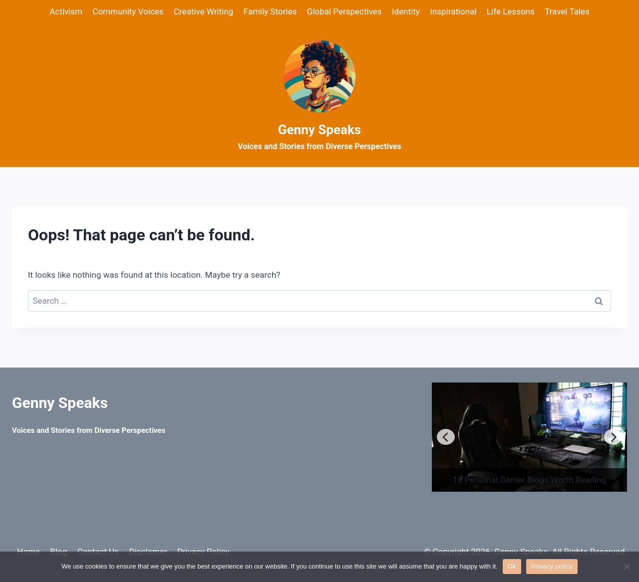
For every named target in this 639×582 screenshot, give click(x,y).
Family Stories (270, 11)
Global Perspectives (344, 11)
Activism (65, 11)
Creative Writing (203, 11)
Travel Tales (567, 11)
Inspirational (453, 11)
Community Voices (127, 11)
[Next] (613, 437)
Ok (512, 566)
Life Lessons (511, 11)
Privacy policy (552, 566)
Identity (406, 11)
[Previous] (446, 437)
